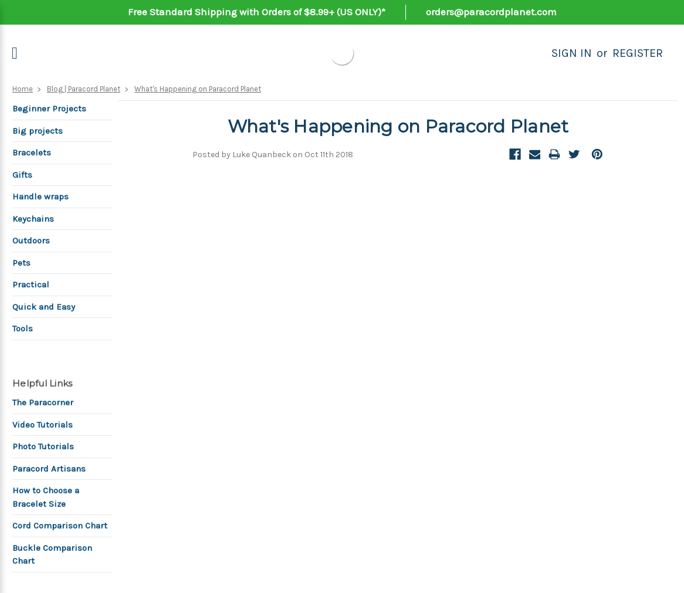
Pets (21, 262)
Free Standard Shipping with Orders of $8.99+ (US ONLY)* (256, 12)
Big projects (37, 131)
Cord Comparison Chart (59, 525)
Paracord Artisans (49, 468)
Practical (30, 284)
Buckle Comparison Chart (52, 555)
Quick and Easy (43, 306)
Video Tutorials (42, 424)
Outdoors (31, 240)
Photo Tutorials (43, 446)
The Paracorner (42, 402)
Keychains (33, 219)
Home (22, 88)
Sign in (571, 53)
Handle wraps (40, 196)
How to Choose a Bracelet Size (45, 497)
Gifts (22, 175)
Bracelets (31, 152)
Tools (22, 328)
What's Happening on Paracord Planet (197, 88)
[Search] (538, 53)
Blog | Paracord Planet (83, 88)
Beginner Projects (49, 108)
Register (637, 53)
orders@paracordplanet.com (491, 12)
